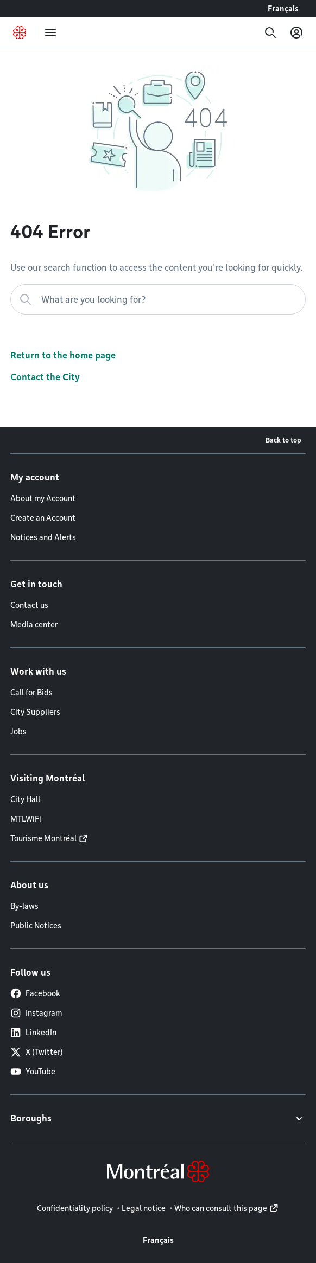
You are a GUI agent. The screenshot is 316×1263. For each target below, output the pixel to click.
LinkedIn (33, 1032)
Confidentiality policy (75, 1208)
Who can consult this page (220, 1208)
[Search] (270, 32)
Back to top (283, 440)
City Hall (25, 799)
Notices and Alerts (43, 537)
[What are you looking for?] (158, 299)
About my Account (42, 498)
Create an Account (42, 518)
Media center (34, 624)
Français (283, 8)
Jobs (18, 731)
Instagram (36, 1013)
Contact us (29, 605)
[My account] (296, 32)
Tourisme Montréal (43, 838)
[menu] (50, 32)
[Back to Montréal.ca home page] (19, 32)
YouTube (32, 1071)
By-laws (24, 906)
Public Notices (35, 925)
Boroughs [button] (31, 1118)
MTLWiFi (25, 819)
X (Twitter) (36, 1052)
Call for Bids (31, 692)
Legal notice (144, 1208)
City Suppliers (35, 712)
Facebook (35, 993)
